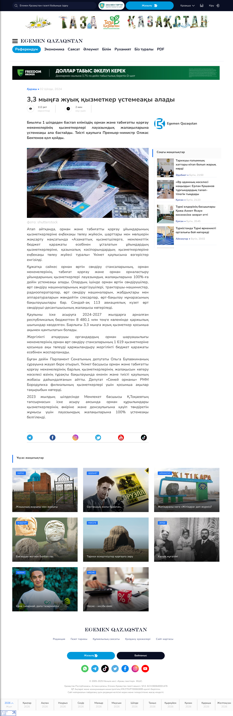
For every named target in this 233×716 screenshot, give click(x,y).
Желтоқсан (224, 705)
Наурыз (63, 705)
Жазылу (150, 5)
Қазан (188, 705)
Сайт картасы (164, 639)
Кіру (214, 5)
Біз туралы (144, 49)
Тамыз (152, 705)
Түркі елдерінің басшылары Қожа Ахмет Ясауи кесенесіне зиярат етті (195, 211)
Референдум (26, 49)
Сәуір (81, 705)
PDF (160, 49)
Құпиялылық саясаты (106, 639)
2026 (9, 705)
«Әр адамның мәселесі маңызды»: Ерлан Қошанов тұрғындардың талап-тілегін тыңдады (195, 188)
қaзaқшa (187, 5)
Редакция (59, 639)
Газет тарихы (79, 639)
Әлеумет (91, 49)
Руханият (123, 49)
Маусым (117, 705)
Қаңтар (27, 705)
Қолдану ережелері (137, 639)
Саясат (74, 49)
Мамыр (99, 705)
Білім (106, 49)
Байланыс (141, 655)
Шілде (134, 705)
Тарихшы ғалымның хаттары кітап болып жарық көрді (196, 165)
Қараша (206, 705)
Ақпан (45, 705)
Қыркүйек (170, 705)
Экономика (54, 49)
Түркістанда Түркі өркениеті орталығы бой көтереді (196, 230)
